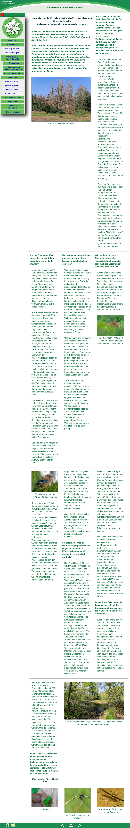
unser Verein (12, 77)
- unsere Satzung (11, 81)
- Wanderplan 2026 (12, 49)
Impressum (12, 102)
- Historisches (10, 94)
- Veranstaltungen (11, 53)
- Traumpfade (13, 63)
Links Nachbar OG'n (12, 98)
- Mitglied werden (11, 89)
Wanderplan (12, 45)
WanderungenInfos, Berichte (12, 58)
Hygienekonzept (12, 112)
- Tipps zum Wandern (13, 73)
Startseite (12, 41)
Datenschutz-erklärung (12, 107)
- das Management (12, 85)
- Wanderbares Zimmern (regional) (13, 68)
